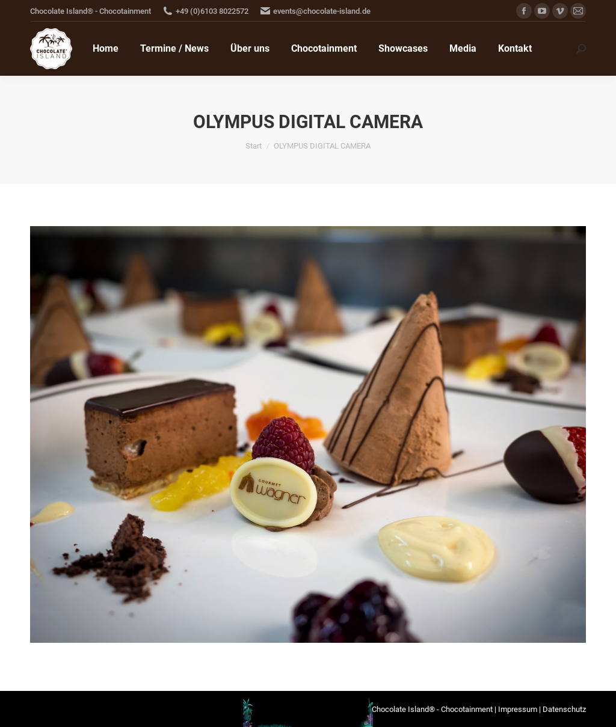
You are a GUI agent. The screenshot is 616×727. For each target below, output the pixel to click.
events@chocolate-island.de (322, 11)
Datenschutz (564, 709)
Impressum (517, 709)
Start (253, 145)
